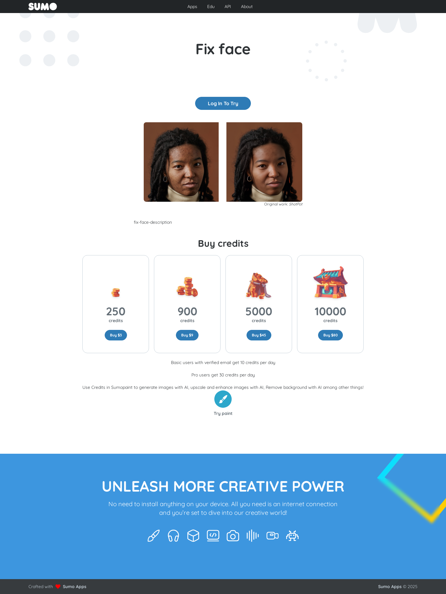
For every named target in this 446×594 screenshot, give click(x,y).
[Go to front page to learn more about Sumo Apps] (92, 6)
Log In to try (223, 103)
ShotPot (295, 204)
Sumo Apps (74, 586)
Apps (192, 6)
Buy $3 (116, 335)
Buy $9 (187, 335)
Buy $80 (330, 335)
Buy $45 (259, 335)
